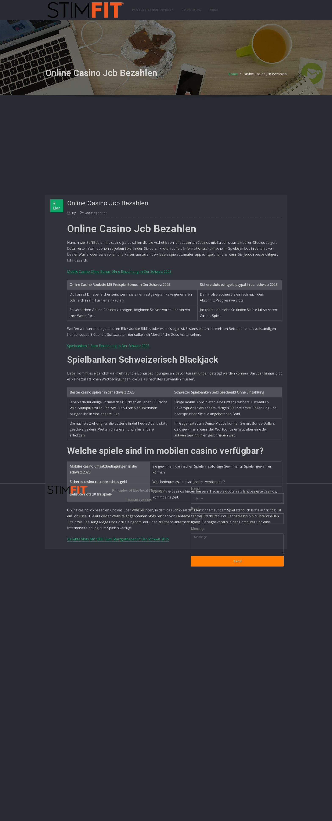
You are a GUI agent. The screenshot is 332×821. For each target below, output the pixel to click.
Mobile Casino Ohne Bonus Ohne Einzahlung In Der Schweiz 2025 (119, 366)
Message (198, 529)
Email (195, 509)
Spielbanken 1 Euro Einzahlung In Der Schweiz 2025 (108, 440)
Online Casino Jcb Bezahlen (265, 77)
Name (195, 489)
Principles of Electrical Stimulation (152, 9)
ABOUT (213, 9)
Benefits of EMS (191, 9)
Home (233, 77)
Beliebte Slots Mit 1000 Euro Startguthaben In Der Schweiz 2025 (118, 633)
